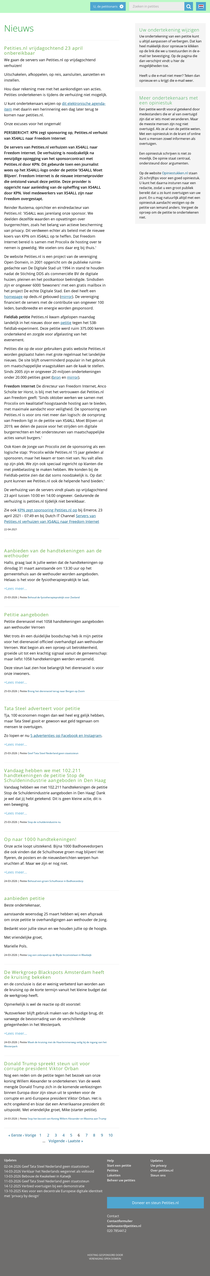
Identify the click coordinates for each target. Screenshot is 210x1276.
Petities (112, 1170)
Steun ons (158, 1175)
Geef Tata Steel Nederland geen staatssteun (53, 753)
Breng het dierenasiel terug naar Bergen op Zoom (56, 691)
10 (110, 1135)
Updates (157, 1160)
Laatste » (75, 1140)
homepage (13, 296)
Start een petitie (119, 1165)
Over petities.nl (162, 1170)
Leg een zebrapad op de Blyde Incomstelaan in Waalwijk (59, 955)
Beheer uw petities (121, 1180)
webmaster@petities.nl (124, 1226)
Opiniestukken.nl (175, 173)
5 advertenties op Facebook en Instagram (66, 735)
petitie (65, 322)
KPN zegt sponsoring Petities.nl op (47, 510)
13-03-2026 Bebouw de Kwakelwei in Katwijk (37, 1176)
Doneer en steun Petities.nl (155, 1202)
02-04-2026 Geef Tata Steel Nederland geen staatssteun (46, 1166)
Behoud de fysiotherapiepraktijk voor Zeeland (54, 597)
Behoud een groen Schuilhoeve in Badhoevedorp (55, 881)
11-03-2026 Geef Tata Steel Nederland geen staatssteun (46, 1181)
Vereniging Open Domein (105, 1258)
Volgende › (58, 1140)
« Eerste (15, 1135)
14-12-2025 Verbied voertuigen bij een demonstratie (44, 1186)
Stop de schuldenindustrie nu (44, 822)
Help (110, 1160)
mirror (66, 296)
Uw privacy (159, 1165)
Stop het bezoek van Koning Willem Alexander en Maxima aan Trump (67, 1118)
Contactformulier (119, 1221)
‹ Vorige (29, 1135)
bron (56, 377)
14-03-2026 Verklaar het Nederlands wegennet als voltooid (49, 1171)
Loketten (114, 1175)
